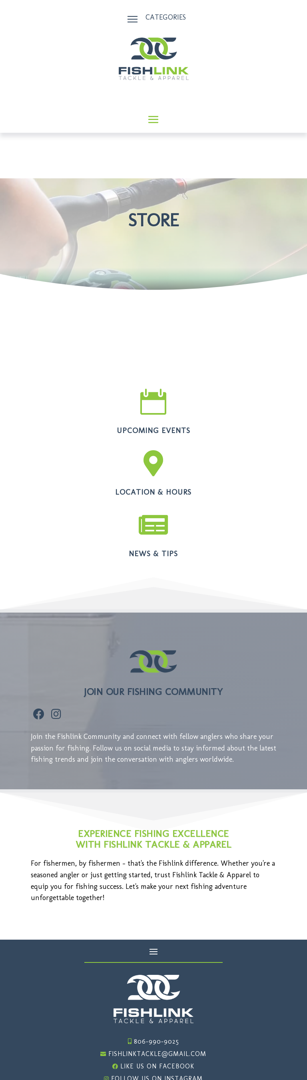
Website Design (250, 1060)
